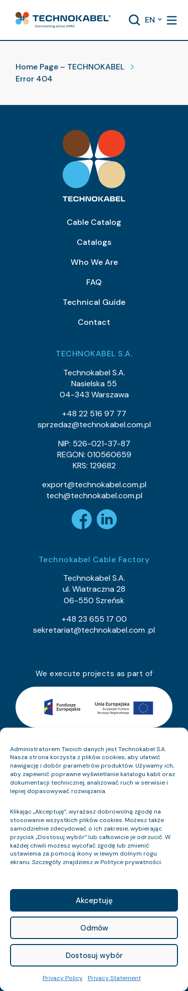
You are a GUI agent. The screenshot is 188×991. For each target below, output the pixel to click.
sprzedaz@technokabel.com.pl (94, 424)
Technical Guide (94, 302)
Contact (94, 322)
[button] (63, 20)
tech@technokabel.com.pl (94, 495)
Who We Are (94, 262)
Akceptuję (94, 901)
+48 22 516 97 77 (94, 413)
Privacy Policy (63, 978)
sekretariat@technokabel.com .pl (94, 630)
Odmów (94, 928)
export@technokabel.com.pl (94, 484)
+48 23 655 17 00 (94, 619)
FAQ (94, 282)
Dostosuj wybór (94, 956)
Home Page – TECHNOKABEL (70, 66)
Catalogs (94, 242)
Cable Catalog (94, 222)
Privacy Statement (114, 978)
